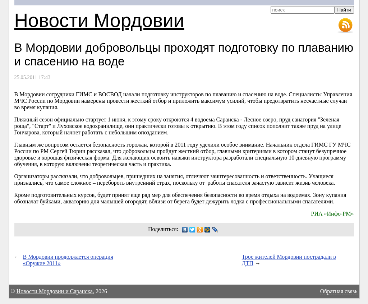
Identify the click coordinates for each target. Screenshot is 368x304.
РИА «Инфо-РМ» (332, 214)
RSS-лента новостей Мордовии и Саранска (345, 25)
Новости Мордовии (99, 20)
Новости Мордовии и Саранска (55, 291)
